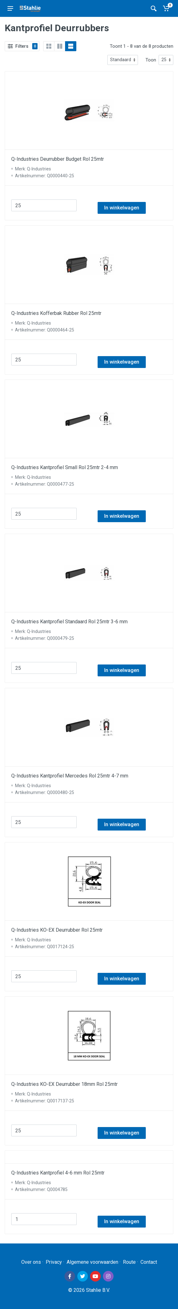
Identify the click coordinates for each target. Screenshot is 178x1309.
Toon (150, 60)
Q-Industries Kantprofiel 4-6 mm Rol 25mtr (57, 1173)
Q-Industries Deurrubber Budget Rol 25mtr (57, 159)
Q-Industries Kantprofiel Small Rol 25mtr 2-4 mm (64, 467)
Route (129, 1262)
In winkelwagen (121, 208)
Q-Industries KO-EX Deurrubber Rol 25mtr (57, 930)
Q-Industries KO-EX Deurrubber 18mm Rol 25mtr (64, 1084)
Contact (148, 1262)
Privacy (54, 1262)
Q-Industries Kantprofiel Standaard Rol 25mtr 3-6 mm (69, 622)
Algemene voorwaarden (92, 1262)
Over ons (31, 1262)
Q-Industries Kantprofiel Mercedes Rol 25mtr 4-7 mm (69, 776)
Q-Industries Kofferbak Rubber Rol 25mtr (56, 313)
